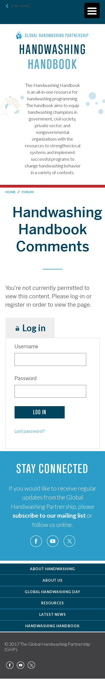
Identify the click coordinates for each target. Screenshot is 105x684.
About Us (53, 580)
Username (26, 346)
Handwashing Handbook (52, 626)
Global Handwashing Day (52, 592)
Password (26, 378)
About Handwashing (52, 569)
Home (10, 192)
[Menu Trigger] (92, 10)
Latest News (52, 614)
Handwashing (52, 57)
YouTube (52, 541)
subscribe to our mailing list (49, 515)
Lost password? (30, 431)
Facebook (36, 541)
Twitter (69, 541)
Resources (52, 603)
